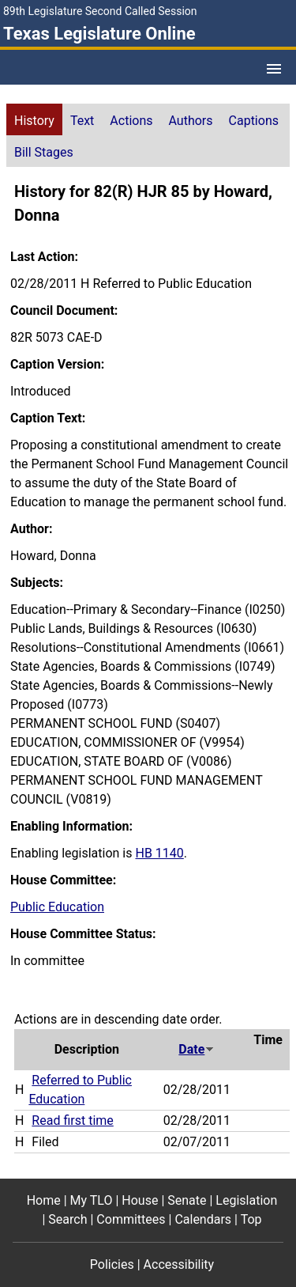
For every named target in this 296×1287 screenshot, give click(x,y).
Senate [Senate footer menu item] (186, 1200)
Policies (112, 1264)
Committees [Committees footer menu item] (130, 1219)
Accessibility (179, 1264)
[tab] (34, 119)
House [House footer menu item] (140, 1200)
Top (251, 1219)
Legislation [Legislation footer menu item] (246, 1200)
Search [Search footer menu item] (67, 1219)
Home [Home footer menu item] (44, 1200)
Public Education (57, 906)
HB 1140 (159, 853)
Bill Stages (43, 152)
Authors (191, 120)
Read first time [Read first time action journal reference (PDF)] (72, 1120)
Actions (131, 120)
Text (82, 120)
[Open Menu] (274, 69)
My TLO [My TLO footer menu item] (91, 1200)
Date (196, 1049)
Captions (254, 120)
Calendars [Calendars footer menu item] (202, 1219)
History (34, 120)
